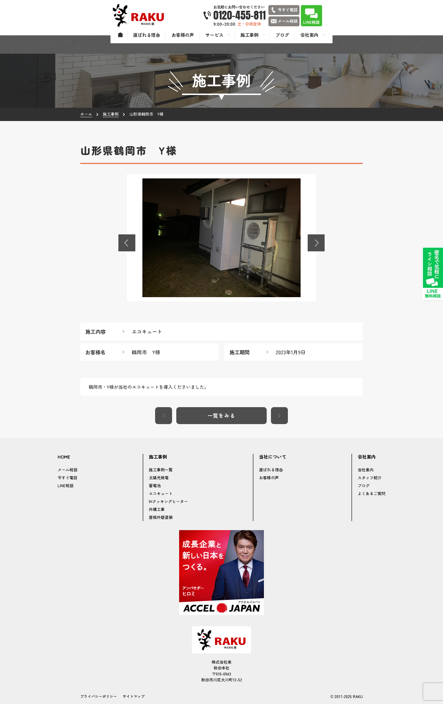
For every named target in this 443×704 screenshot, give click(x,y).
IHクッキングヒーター (168, 501)
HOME (64, 457)
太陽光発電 (159, 477)
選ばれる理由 (271, 469)
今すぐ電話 (67, 477)
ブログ (364, 485)
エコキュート (161, 493)
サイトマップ (134, 696)
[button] (126, 242)
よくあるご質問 (371, 493)
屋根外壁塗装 (161, 517)
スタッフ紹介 (369, 477)
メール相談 (67, 469)
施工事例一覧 (161, 469)
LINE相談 (65, 485)
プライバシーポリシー (98, 696)
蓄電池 (155, 485)
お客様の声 (269, 477)
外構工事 (157, 509)
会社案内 (365, 469)
